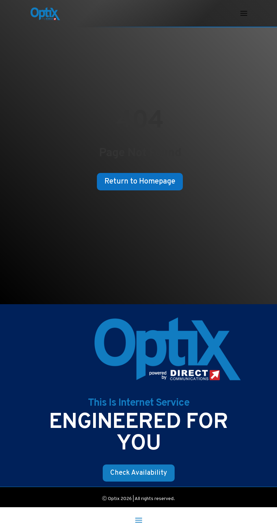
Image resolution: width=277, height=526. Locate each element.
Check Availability (138, 473)
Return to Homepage (139, 181)
